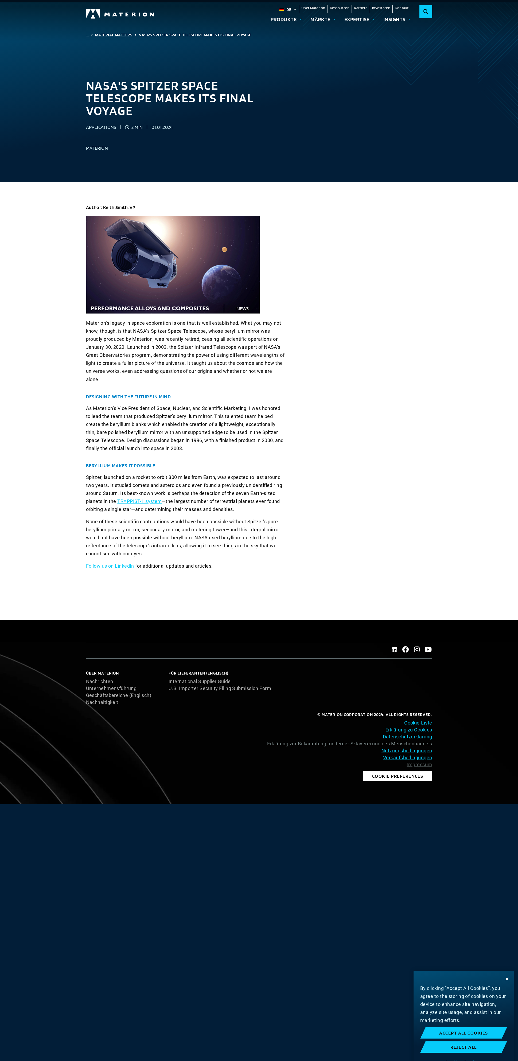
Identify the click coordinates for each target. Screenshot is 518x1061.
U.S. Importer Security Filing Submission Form (220, 688)
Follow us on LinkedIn (110, 566)
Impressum (419, 764)
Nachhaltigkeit (102, 702)
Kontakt (401, 8)
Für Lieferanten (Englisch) (199, 673)
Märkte (320, 19)
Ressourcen (340, 8)
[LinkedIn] (395, 650)
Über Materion (313, 8)
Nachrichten (99, 681)
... (87, 34)
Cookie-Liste (418, 723)
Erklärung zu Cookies (408, 730)
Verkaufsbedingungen (407, 757)
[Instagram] (417, 650)
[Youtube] (428, 650)
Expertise (356, 19)
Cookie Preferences (397, 776)
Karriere (361, 8)
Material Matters (113, 34)
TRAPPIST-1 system (139, 501)
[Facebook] (406, 650)
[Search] (425, 11)
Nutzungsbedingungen (406, 750)
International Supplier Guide (200, 681)
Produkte (284, 19)
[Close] (507, 1001)
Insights (394, 19)
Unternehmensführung (111, 688)
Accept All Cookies (463, 1055)
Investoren (381, 8)
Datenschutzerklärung (407, 736)
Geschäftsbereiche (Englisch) (118, 695)
